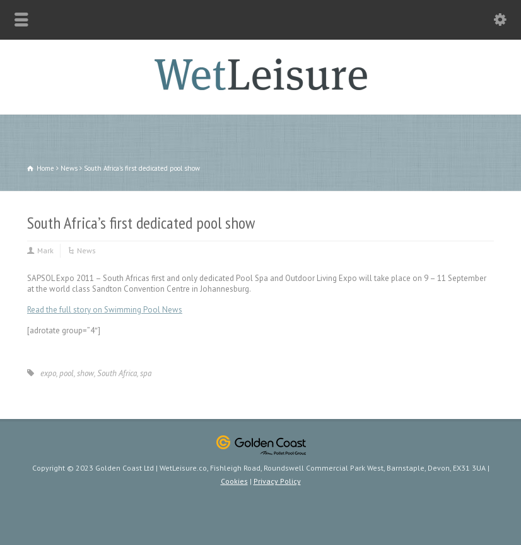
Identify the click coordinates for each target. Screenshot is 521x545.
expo (48, 373)
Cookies (234, 481)
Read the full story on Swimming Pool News (104, 309)
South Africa (117, 373)
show (85, 373)
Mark (45, 250)
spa (145, 373)
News (86, 250)
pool (66, 373)
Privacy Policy (277, 481)
